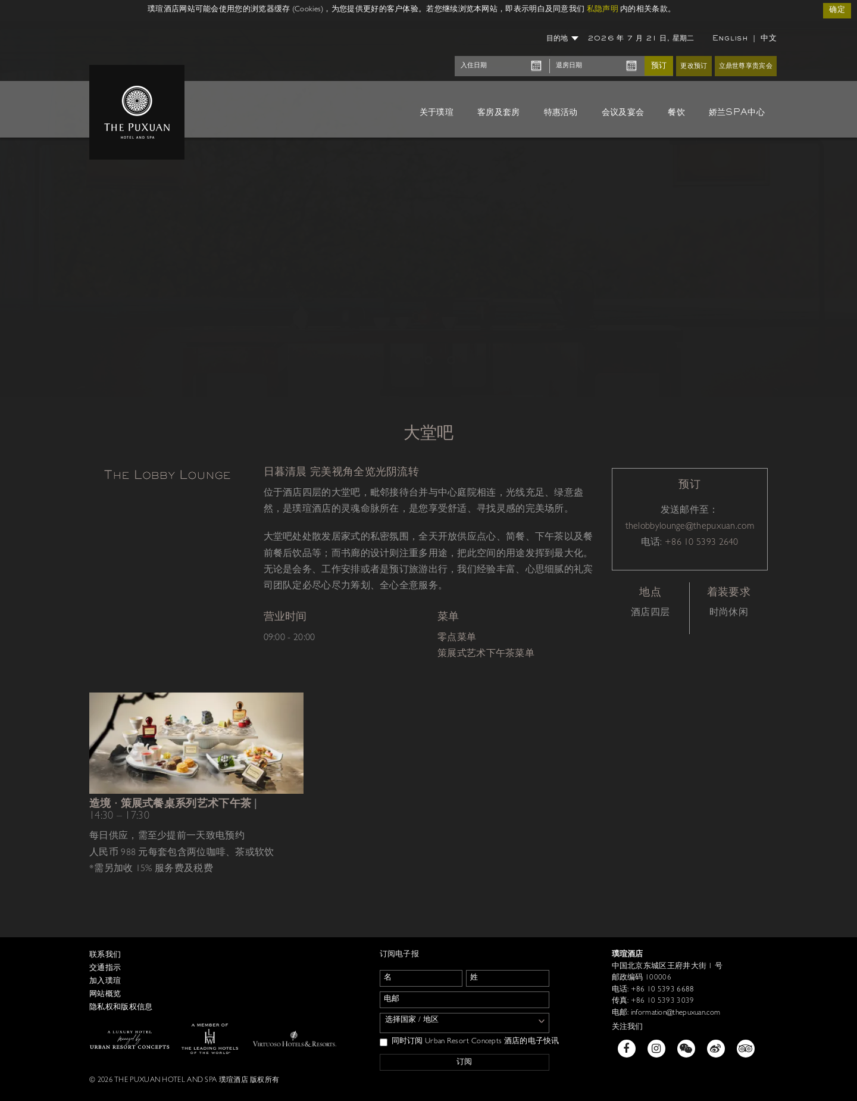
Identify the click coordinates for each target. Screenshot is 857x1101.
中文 (769, 38)
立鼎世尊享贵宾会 (745, 66)
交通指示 (105, 968)
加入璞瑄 (105, 981)
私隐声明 (602, 10)
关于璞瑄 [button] (436, 112)
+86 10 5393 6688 (661, 990)
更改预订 (693, 66)
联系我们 (105, 955)
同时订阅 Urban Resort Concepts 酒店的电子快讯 (469, 1042)
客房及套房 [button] (498, 112)
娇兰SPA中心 (737, 112)
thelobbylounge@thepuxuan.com (689, 527)
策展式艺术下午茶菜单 (485, 654)
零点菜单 (456, 638)
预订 (659, 66)
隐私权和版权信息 (120, 1008)
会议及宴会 (623, 112)
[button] (43, 209)
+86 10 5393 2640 (702, 543)
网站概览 (105, 995)
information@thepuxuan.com (674, 1013)
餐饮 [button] (676, 112)
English (730, 38)
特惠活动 (561, 112)
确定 (837, 10)
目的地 (562, 38)
